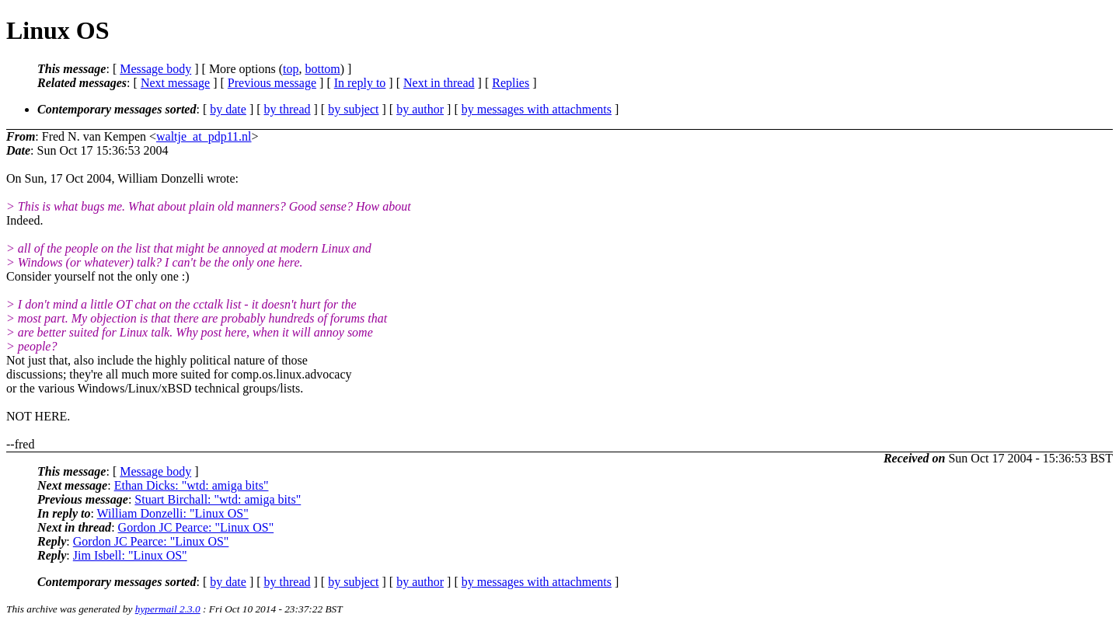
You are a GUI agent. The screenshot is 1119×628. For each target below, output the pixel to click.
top (290, 68)
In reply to (360, 82)
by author (420, 109)
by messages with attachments (537, 109)
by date (228, 109)
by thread (287, 109)
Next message (175, 82)
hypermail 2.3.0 (167, 609)
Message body (155, 68)
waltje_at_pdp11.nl (204, 136)
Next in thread (439, 82)
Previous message (272, 82)
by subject (353, 109)
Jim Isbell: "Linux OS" (130, 555)
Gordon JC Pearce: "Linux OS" (196, 527)
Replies (510, 82)
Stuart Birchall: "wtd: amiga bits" (217, 499)
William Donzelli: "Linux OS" (173, 513)
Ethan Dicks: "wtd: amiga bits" (191, 485)
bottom (322, 68)
